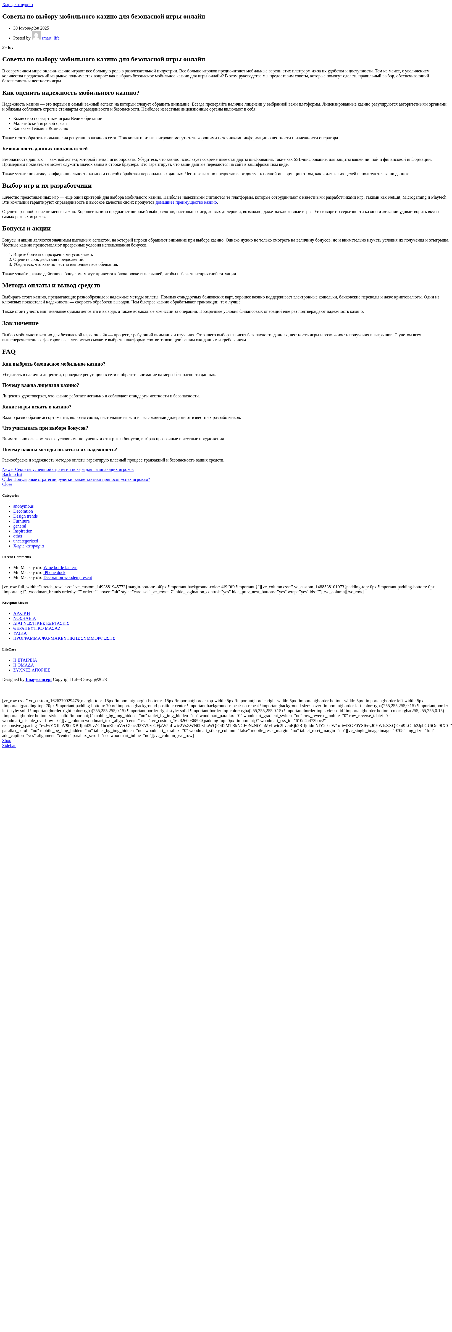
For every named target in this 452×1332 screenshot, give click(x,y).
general (19, 526)
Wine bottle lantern (60, 567)
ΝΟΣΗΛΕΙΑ (24, 618)
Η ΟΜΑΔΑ (23, 665)
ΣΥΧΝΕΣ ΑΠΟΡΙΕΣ (31, 670)
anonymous (23, 506)
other (17, 536)
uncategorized (25, 541)
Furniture (21, 521)
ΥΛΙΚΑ (20, 633)
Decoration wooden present (67, 577)
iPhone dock (54, 572)
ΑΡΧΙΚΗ (21, 613)
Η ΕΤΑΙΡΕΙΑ (25, 660)
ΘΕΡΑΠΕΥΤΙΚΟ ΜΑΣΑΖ (37, 628)
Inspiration (22, 531)
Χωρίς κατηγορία (17, 4)
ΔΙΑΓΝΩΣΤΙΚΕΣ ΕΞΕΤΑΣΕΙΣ (41, 623)
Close (7, 484)
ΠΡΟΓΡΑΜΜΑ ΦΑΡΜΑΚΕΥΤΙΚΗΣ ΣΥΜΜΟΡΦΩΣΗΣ (64, 638)
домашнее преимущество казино (186, 202)
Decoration (23, 511)
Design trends (25, 516)
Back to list (12, 474)
